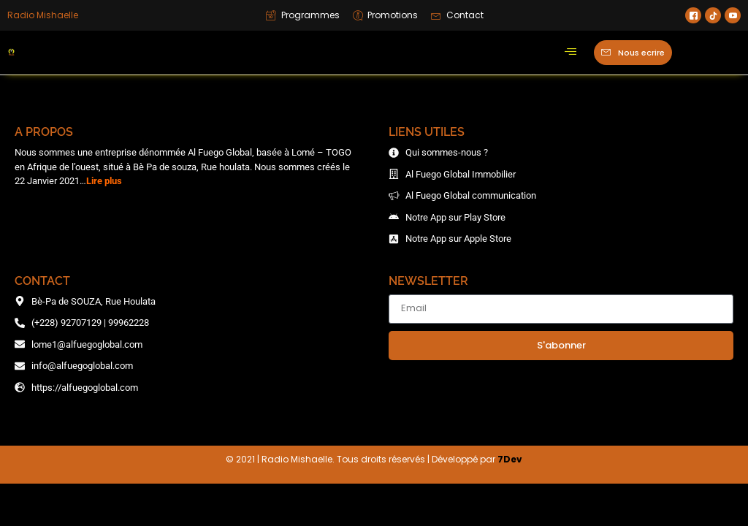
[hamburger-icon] (570, 52)
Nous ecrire (633, 52)
